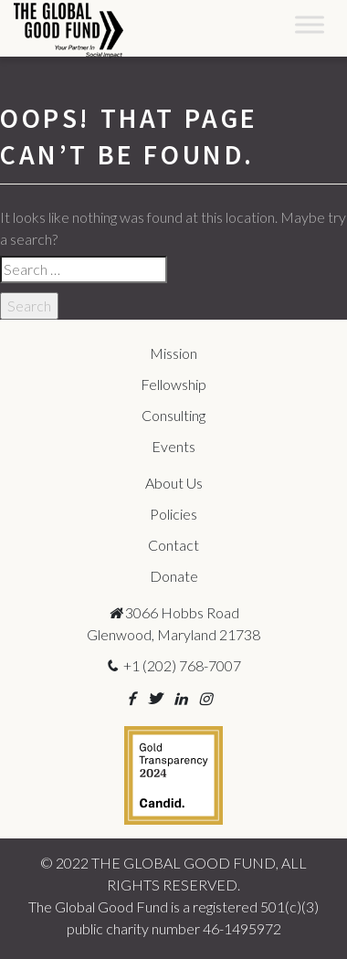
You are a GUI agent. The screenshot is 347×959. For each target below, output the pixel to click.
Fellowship (173, 384)
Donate (174, 576)
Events (173, 446)
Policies (173, 513)
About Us (174, 482)
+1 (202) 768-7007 (173, 665)
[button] (131, 698)
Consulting (173, 415)
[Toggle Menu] (309, 24)
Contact (173, 544)
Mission (173, 353)
